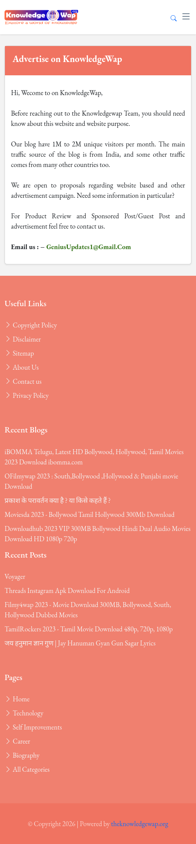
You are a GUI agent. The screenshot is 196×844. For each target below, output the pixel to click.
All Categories (27, 769)
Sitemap (19, 353)
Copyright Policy (31, 325)
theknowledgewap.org (139, 823)
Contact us (23, 381)
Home (17, 699)
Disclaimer (23, 339)
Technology (24, 713)
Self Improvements (33, 727)
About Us (22, 367)
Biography (22, 755)
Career (17, 741)
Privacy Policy (27, 395)
